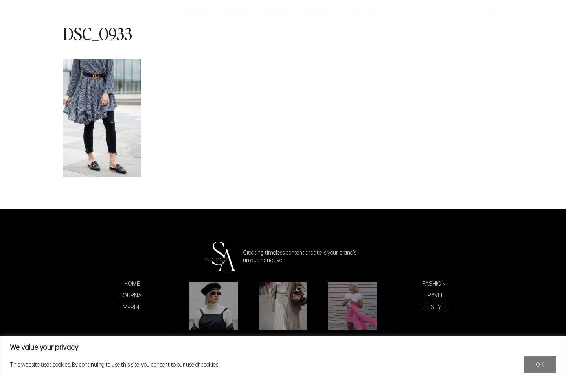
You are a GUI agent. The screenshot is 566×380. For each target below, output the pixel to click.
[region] (283, 358)
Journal (132, 295)
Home (132, 283)
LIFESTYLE (359, 12)
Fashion (434, 283)
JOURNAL (235, 12)
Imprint (132, 307)
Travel (434, 295)
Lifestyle (434, 307)
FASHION (277, 12)
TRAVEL (316, 12)
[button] (494, 12)
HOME (198, 12)
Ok (540, 364)
